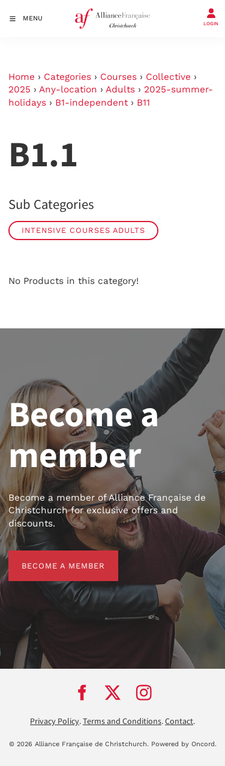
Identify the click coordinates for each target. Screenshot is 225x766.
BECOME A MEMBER (50, 556)
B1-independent (91, 102)
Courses (118, 76)
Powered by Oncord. (184, 744)
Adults (120, 89)
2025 (19, 89)
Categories (67, 76)
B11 (143, 102)
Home (21, 76)
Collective (168, 76)
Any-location (68, 89)
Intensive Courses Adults (83, 230)
